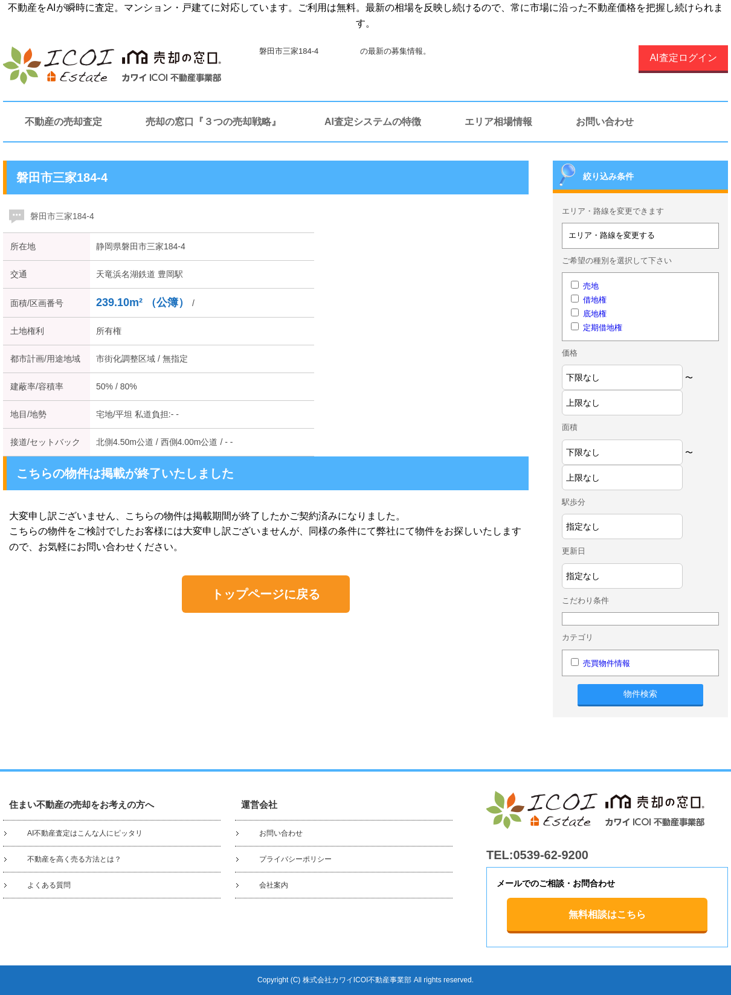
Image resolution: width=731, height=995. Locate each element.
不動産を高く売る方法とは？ (74, 859)
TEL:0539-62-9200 (537, 855)
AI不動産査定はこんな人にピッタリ (85, 833)
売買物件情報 (606, 663)
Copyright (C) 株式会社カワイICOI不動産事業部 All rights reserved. (365, 980)
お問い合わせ (605, 122)
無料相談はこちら (607, 914)
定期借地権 (602, 327)
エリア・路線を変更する (611, 235)
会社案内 (273, 885)
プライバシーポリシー (295, 859)
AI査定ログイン (683, 58)
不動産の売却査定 (63, 122)
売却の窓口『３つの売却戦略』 (213, 122)
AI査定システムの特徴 (372, 122)
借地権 (595, 299)
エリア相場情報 (498, 122)
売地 (591, 285)
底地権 (595, 313)
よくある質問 (49, 885)
